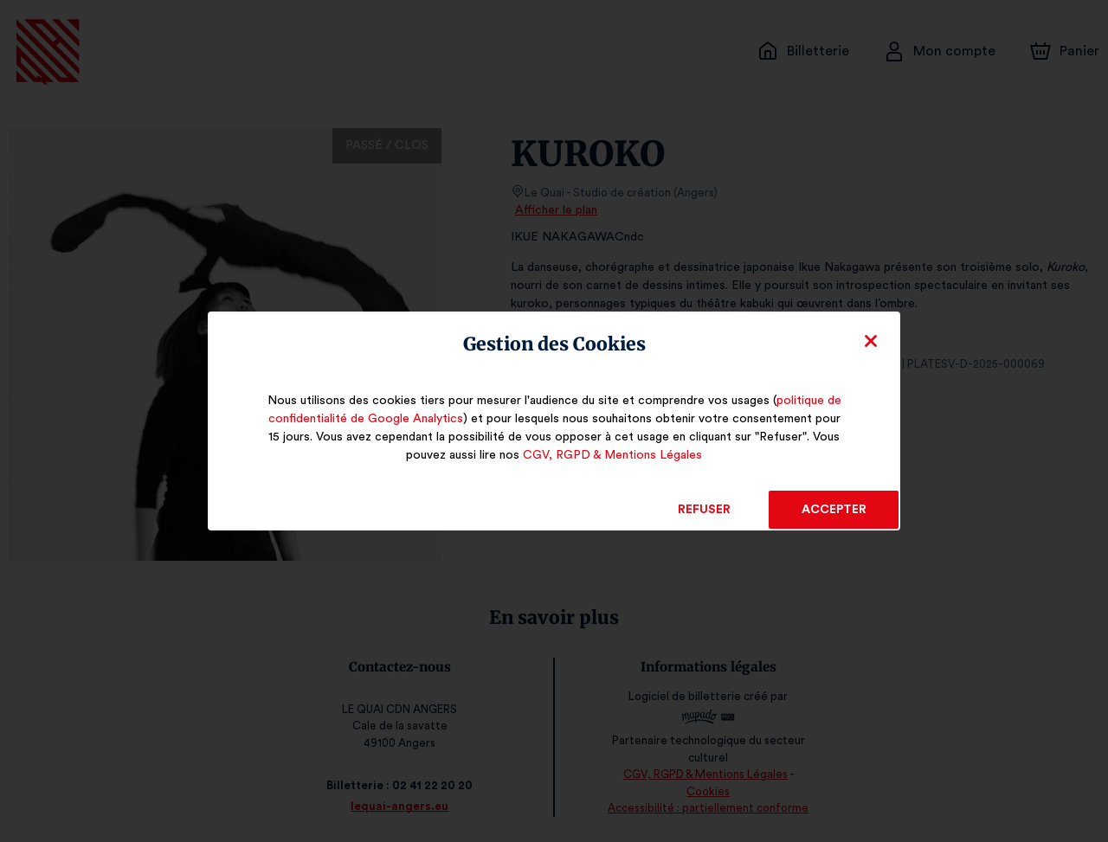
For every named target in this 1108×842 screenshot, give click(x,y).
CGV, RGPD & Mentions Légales (612, 455)
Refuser (704, 510)
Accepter (833, 510)
